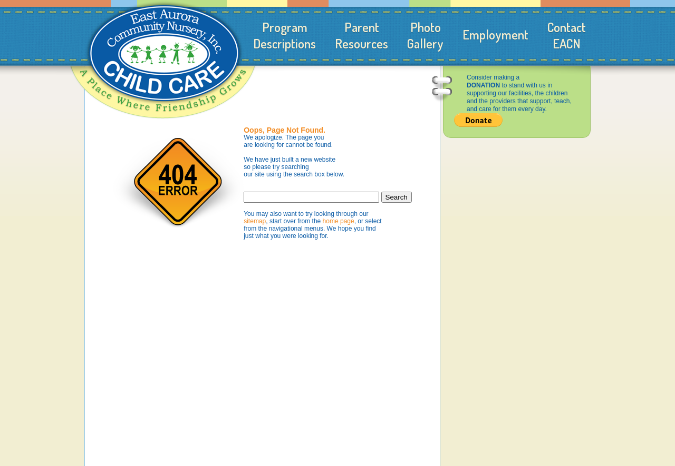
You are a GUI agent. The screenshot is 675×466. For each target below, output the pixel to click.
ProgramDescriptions (284, 35)
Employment (495, 34)
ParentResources (361, 35)
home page (338, 221)
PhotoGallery (425, 35)
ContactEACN (566, 35)
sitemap (255, 221)
